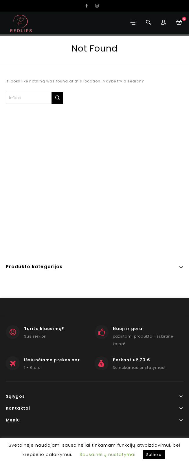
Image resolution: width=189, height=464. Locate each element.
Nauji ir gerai (128, 329)
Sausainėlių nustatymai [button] (107, 454)
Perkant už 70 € (132, 360)
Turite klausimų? (44, 329)
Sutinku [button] (154, 454)
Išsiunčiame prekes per (52, 360)
